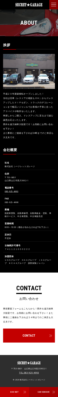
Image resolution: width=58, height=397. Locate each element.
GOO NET (14, 392)
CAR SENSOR (43, 392)
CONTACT (29, 335)
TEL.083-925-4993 (29, 372)
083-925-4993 (11, 191)
